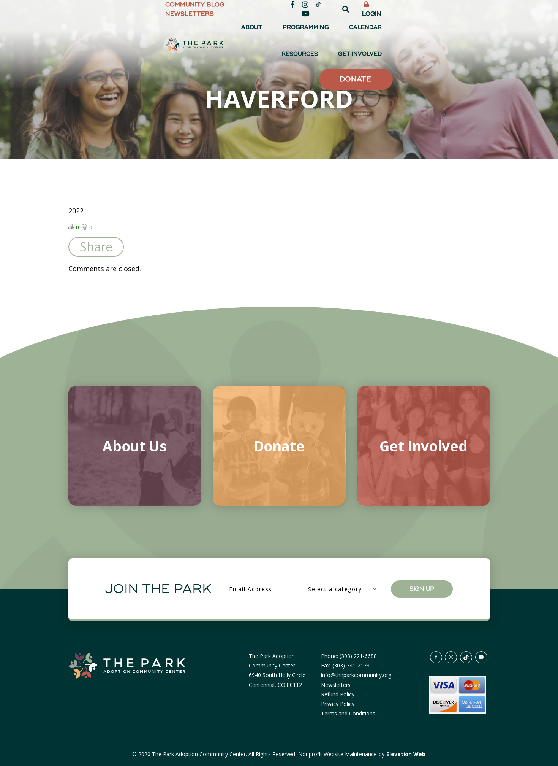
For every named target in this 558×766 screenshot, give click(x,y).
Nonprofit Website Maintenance (338, 754)
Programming (327, 30)
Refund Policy (337, 694)
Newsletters (340, 9)
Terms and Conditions (348, 713)
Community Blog (285, 9)
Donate (453, 58)
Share (96, 246)
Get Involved (464, 30)
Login (474, 9)
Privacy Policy (337, 703)
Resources (416, 30)
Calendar (374, 30)
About (286, 30)
